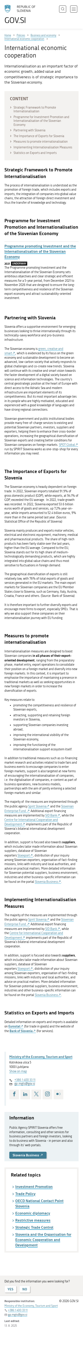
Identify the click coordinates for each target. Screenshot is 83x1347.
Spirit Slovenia (37, 806)
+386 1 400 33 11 (24, 1080)
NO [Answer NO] (24, 1289)
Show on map (18, 1071)
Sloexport (23, 855)
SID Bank (51, 815)
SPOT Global (67, 445)
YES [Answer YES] (10, 1289)
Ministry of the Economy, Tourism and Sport (40, 1056)
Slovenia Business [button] (28, 1155)
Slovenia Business (46, 882)
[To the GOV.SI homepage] (22, 14)
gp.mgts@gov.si (24, 1084)
